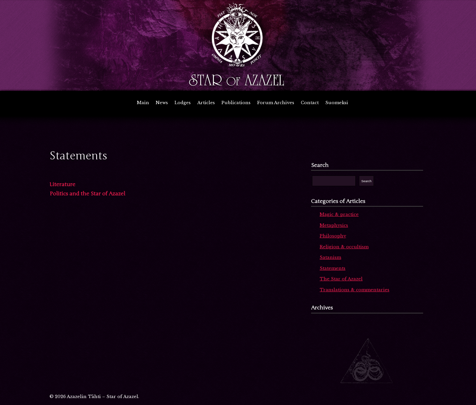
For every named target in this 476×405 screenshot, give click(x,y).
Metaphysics (334, 225)
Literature (62, 184)
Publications (236, 102)
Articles (206, 102)
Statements (332, 268)
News (162, 102)
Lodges (183, 102)
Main (143, 102)
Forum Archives (275, 102)
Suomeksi (336, 102)
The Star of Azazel (341, 279)
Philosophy (333, 236)
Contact (310, 102)
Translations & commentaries (354, 290)
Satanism (330, 257)
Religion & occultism (344, 247)
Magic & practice (339, 214)
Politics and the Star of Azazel (87, 193)
